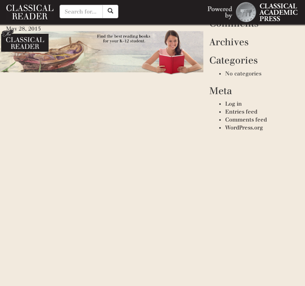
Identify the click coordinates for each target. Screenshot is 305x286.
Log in (233, 103)
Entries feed (241, 111)
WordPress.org (244, 127)
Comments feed (246, 119)
